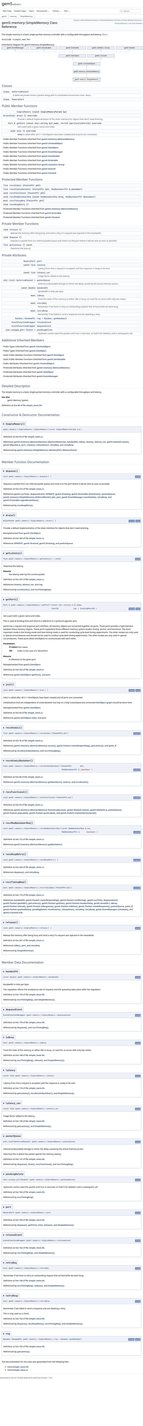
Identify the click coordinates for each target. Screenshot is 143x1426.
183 (21, 1192)
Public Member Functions (90, 20)
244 (21, 867)
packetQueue (43, 280)
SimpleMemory (26, 16)
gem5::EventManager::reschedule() (79, 497)
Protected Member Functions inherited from (40, 208)
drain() (31, 1164)
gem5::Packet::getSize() (53, 903)
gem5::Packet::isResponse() (40, 906)
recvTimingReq (17, 200)
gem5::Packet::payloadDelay (17, 909)
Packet (29, 330)
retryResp (42, 311)
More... (105, 34)
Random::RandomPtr (25, 318)
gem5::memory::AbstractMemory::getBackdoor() (38, 782)
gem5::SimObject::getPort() (27, 674)
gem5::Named (48, 168)
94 (20, 804)
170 (21, 1022)
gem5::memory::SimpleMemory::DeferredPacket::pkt (29, 497)
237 (21, 579)
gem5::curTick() (21, 494)
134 (21, 994)
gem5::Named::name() (118, 441)
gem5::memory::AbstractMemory (58, 139)
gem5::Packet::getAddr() (15, 903)
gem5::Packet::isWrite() (66, 906)
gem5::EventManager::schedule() (112, 909)
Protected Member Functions (110, 20)
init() (20, 134)
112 (21, 839)
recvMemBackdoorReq (20, 197)
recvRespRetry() (25, 505)
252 (21, 669)
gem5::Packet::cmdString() (73, 900)
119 (21, 895)
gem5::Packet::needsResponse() (94, 906)
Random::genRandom (54, 318)
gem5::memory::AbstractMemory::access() (35, 745)
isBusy (40, 295)
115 (21, 1088)
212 (21, 489)
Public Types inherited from (26, 346)
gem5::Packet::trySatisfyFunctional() (78, 813)
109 (21, 1220)
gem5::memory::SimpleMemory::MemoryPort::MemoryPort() (47, 450)
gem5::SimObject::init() (25, 717)
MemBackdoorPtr (59, 189)
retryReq (41, 303)
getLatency (15, 245)
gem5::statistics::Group (53, 164)
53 (20, 436)
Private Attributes (121, 23)
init (19, 131)
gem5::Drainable (50, 160)
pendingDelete (44, 330)
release (14, 229)
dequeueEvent (44, 326)
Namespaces (42, 11)
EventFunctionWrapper (24, 322)
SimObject (101, 702)
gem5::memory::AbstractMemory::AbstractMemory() (40, 441)
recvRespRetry (17, 204)
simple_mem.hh (21, 39)
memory (13, 16)
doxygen (43, 1378)
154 (21, 1346)
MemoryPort (18, 99)
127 (21, 1159)
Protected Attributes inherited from (36, 367)
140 (21, 1055)
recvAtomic (15, 185)
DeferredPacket (20, 91)
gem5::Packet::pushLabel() (42, 813)
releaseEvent (44, 322)
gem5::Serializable (51, 156)
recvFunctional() (44, 1164)
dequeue (14, 237)
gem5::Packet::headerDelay (79, 903)
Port (10, 123)
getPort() (32, 1225)
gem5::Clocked (49, 173)
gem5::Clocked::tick (13, 912)
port (39, 261)
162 (21, 1247)
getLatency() (97, 745)
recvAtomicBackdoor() (28, 750)
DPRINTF (50, 494)
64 (20, 712)
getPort (21, 123)
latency (41, 265)
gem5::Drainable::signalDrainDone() (20, 500)
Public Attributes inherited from (28, 363)
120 (21, 1121)
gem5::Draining (63, 494)
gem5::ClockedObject (52, 143)
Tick (5, 185)
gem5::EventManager (52, 151)
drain (20, 115)
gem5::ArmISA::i (102, 903)
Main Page (7, 11)
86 (20, 777)
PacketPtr (29, 185)
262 (21, 538)
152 (21, 1318)
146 (21, 1280)
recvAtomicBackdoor (20, 189)
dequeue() (19, 872)
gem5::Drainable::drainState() (86, 494)
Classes (56, 11)
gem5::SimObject (50, 147)
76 (20, 740)
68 (19, 405)
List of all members (135, 23)
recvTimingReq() (43, 589)
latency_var (43, 272)
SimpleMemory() (25, 950)
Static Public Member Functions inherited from (33, 355)
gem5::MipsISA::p (11, 445)
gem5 (4, 16)
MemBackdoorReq (48, 197)
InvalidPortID (81, 123)
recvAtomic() (23, 589)
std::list (8, 280)
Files (67, 11)
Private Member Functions (131, 20)
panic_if (112, 745)
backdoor (89, 197)
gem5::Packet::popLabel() (15, 813)
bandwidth (42, 288)
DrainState (9, 115)
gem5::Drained (31, 543)
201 (21, 940)
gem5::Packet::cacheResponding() (73, 745)
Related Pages (20, 11)
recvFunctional (18, 193)
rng (38, 318)
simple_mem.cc (35, 436)
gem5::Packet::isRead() (14, 906)
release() (31, 445)
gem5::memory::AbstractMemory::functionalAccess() (40, 810)
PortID (64, 123)
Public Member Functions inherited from (38, 139)
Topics (31, 11)
